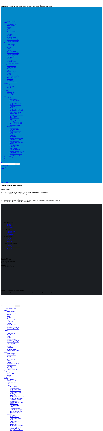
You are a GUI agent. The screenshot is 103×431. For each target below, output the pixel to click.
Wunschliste (10, 248)
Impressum (10, 227)
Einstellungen (10, 234)
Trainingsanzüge (11, 31)
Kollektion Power (11, 25)
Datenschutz (10, 238)
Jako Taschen (10, 86)
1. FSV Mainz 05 (11, 93)
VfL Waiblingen (14, 118)
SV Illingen (13, 106)
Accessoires (10, 38)
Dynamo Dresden (11, 94)
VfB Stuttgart (10, 92)
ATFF (11, 119)
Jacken (9, 30)
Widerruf (9, 241)
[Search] (2, 162)
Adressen (9, 232)
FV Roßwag (13, 107)
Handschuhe (10, 34)
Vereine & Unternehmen (13, 246)
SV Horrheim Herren (15, 103)
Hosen (8, 28)
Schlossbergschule (15, 125)
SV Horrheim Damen (15, 105)
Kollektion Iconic (11, 24)
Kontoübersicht (11, 231)
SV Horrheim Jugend (15, 102)
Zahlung (9, 225)
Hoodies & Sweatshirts (13, 41)
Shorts (8, 32)
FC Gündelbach (14, 116)
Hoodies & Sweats (12, 81)
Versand (9, 224)
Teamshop (9, 126)
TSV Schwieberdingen (16, 122)
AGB (8, 239)
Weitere (9, 89)
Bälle (8, 84)
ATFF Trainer (13, 148)
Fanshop (9, 97)
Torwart (9, 87)
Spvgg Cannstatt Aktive (16, 115)
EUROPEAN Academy (16, 123)
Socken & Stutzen (11, 37)
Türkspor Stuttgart (15, 120)
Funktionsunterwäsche (13, 40)
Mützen (9, 35)
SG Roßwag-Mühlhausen (16, 110)
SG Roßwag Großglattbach (17, 109)
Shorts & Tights (11, 56)
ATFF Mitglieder (14, 146)
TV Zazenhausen (14, 100)
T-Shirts (9, 27)
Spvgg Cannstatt (14, 113)
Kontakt (9, 245)
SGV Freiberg (14, 99)
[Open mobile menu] (2, 168)
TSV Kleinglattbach (15, 112)
